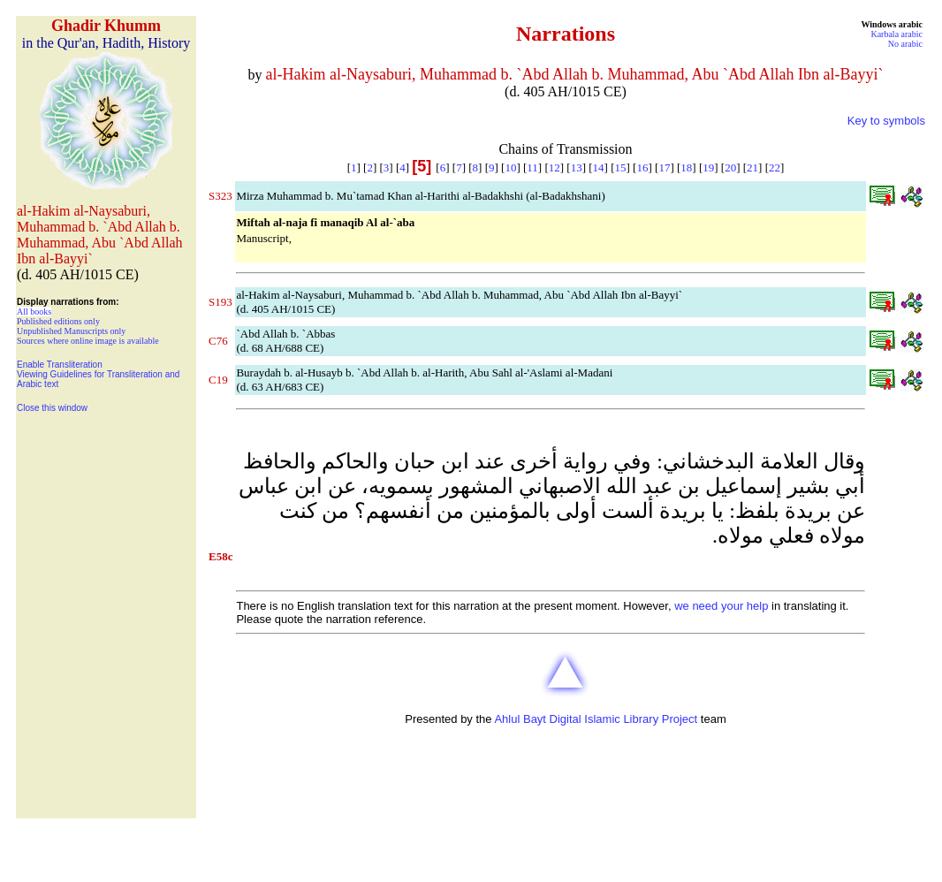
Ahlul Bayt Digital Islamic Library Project (595, 719)
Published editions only (58, 321)
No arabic (905, 44)
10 (510, 167)
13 (576, 167)
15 (621, 167)
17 (664, 167)
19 (708, 167)
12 (554, 167)
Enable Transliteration (60, 364)
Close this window (52, 408)
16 (642, 167)
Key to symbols (886, 120)
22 (774, 167)
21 (752, 167)
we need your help (721, 605)
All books (34, 311)
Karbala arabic (896, 34)
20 (730, 167)
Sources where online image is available (88, 341)
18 (686, 167)
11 (532, 167)
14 (598, 167)
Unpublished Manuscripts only (71, 331)
